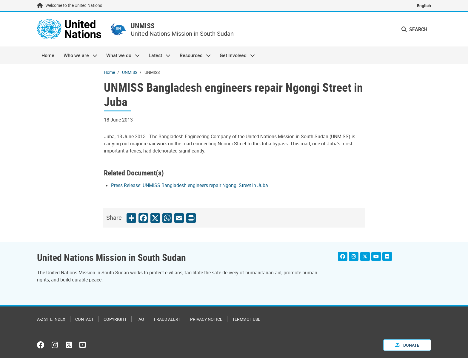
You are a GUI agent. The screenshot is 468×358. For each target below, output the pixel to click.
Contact (84, 319)
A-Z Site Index (51, 319)
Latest (157, 55)
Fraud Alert (167, 319)
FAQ (140, 319)
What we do (121, 55)
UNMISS (143, 25)
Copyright (115, 319)
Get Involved (235, 55)
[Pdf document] (193, 185)
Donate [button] (407, 345)
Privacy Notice (206, 319)
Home (47, 55)
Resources (193, 55)
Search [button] (414, 29)
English (424, 5)
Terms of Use (246, 319)
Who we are (78, 55)
